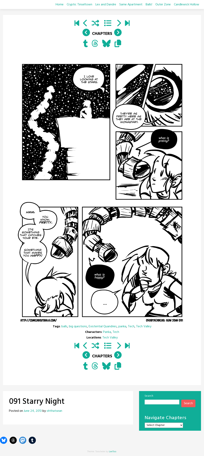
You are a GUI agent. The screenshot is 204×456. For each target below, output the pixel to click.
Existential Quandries (103, 326)
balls (64, 326)
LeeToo (112, 452)
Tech (131, 326)
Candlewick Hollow (186, 4)
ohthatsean (54, 411)
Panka (107, 332)
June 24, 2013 (33, 411)
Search (149, 396)
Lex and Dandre (105, 4)
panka (122, 326)
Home (60, 4)
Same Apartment (130, 4)
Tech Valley (143, 326)
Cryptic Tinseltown (79, 4)
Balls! (149, 4)
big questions (78, 326)
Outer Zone (163, 4)
